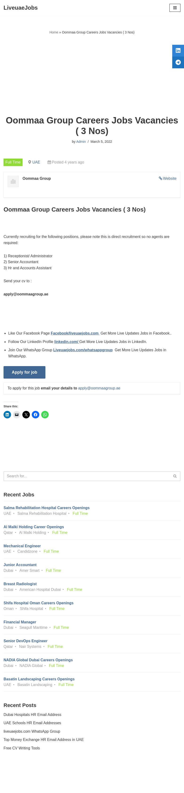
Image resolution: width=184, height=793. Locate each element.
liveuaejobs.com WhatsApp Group (32, 732)
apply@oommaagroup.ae (99, 389)
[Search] (87, 477)
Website (169, 178)
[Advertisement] (92, 75)
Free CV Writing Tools (22, 749)
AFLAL (118, 786)
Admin (81, 141)
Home (53, 32)
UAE (36, 162)
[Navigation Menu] (174, 8)
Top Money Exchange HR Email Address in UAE (44, 741)
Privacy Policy (16, 776)
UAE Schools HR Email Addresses (32, 724)
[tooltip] (177, 51)
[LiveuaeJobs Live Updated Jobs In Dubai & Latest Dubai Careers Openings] (21, 7)
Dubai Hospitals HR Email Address (32, 716)
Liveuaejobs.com (74, 786)
